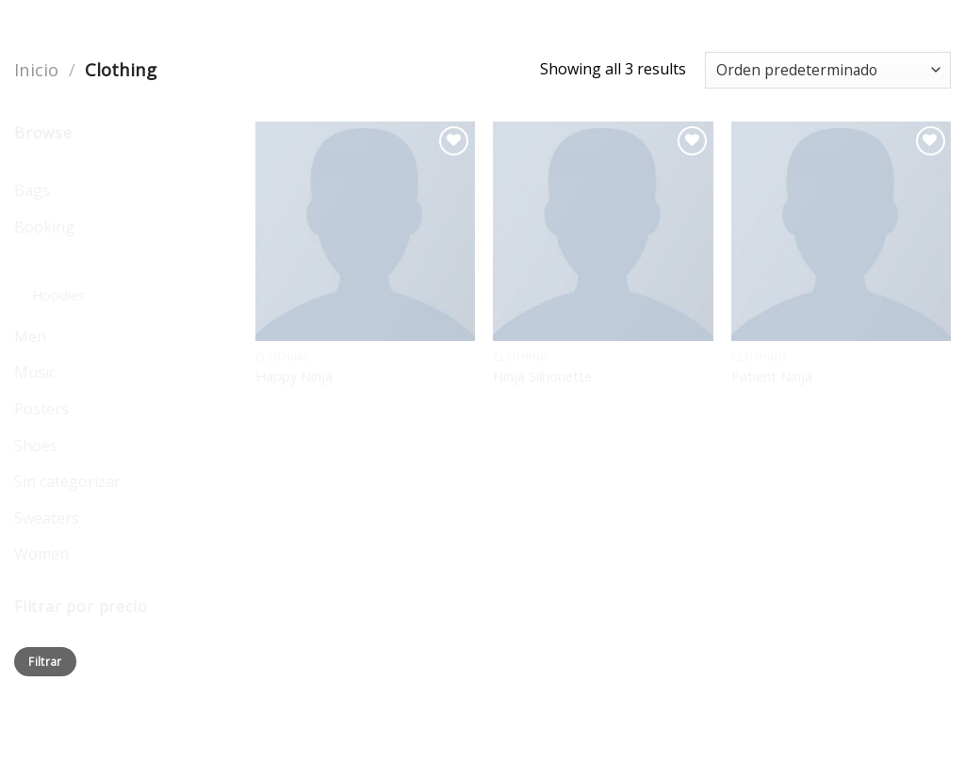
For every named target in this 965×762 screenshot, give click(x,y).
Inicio (36, 69)
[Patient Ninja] (841, 231)
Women (41, 553)
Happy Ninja (294, 376)
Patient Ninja (771, 376)
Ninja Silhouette (542, 376)
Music (35, 372)
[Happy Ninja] (365, 231)
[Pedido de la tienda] (828, 70)
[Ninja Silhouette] (602, 231)
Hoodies (58, 295)
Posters (41, 408)
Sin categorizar (67, 481)
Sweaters (46, 518)
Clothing (44, 262)
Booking (44, 227)
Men (30, 336)
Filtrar (45, 661)
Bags (32, 190)
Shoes (35, 445)
